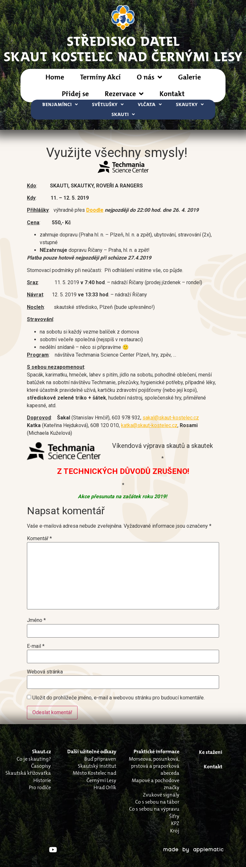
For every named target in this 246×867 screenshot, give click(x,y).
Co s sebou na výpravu (154, 808)
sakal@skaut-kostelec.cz (171, 418)
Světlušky (108, 105)
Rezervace (124, 94)
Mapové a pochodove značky (155, 784)
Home (54, 77)
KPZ (175, 823)
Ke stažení (210, 752)
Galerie (189, 77)
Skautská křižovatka (28, 773)
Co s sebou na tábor (157, 801)
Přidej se (75, 93)
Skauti (123, 115)
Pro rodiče (40, 787)
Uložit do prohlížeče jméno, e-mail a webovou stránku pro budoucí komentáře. (118, 697)
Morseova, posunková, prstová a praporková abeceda (154, 766)
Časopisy (41, 766)
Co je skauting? (34, 759)
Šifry (174, 816)
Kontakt (172, 93)
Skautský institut (97, 766)
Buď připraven (100, 759)
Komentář (39, 538)
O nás (149, 77)
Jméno (36, 620)
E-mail (36, 646)
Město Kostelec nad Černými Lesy (94, 776)
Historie (42, 780)
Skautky (190, 105)
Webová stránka (45, 671)
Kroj (174, 830)
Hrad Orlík (105, 787)
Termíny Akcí (100, 77)
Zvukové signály (161, 794)
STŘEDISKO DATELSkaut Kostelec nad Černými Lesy (123, 48)
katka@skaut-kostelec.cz (149, 425)
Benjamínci (60, 105)
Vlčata (150, 105)
